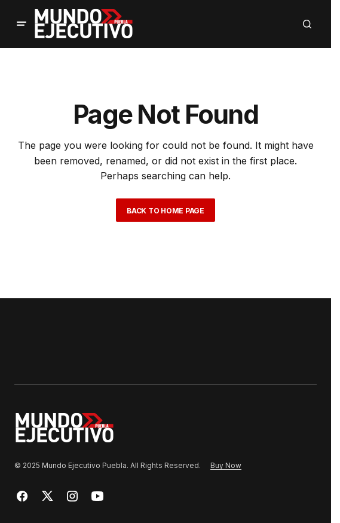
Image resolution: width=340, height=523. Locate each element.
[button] (21, 24)
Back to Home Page (165, 210)
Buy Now (225, 465)
